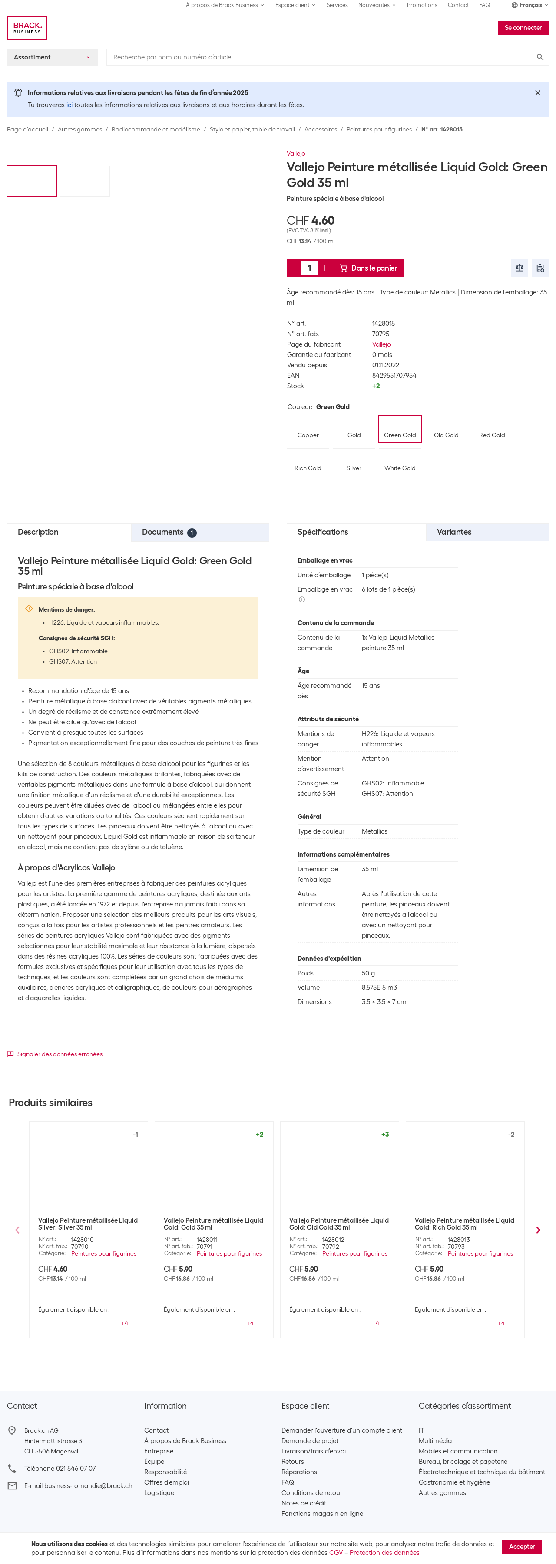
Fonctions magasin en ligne (322, 1514)
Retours (292, 1462)
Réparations (299, 1472)
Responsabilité (165, 1472)
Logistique (159, 1493)
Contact (458, 5)
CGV (336, 1553)
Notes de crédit (303, 1503)
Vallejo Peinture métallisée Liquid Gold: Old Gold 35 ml (339, 1224)
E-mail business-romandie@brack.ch (78, 1486)
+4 (124, 1322)
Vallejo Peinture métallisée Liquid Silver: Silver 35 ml (88, 1224)
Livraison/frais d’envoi (313, 1451)
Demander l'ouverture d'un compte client (341, 1430)
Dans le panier (368, 268)
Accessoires (320, 129)
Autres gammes (80, 129)
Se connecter (523, 28)
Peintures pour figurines (379, 129)
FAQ (484, 5)
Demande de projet (309, 1441)
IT (421, 1430)
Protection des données (385, 1553)
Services (337, 5)
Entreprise (158, 1451)
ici (70, 105)
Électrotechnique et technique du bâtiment (482, 1472)
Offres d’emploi (166, 1482)
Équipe (154, 1462)
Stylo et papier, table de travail (252, 129)
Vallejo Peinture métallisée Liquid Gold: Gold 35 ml (213, 1224)
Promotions (422, 5)
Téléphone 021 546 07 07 (60, 1468)
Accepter (522, 1547)
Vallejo (296, 153)
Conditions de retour (311, 1493)
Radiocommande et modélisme (156, 129)
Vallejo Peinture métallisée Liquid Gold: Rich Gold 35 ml (464, 1224)
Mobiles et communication (458, 1451)
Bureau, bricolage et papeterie (463, 1462)
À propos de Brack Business (185, 1441)
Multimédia (435, 1441)
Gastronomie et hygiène (454, 1482)
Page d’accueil (27, 129)
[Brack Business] (27, 28)
